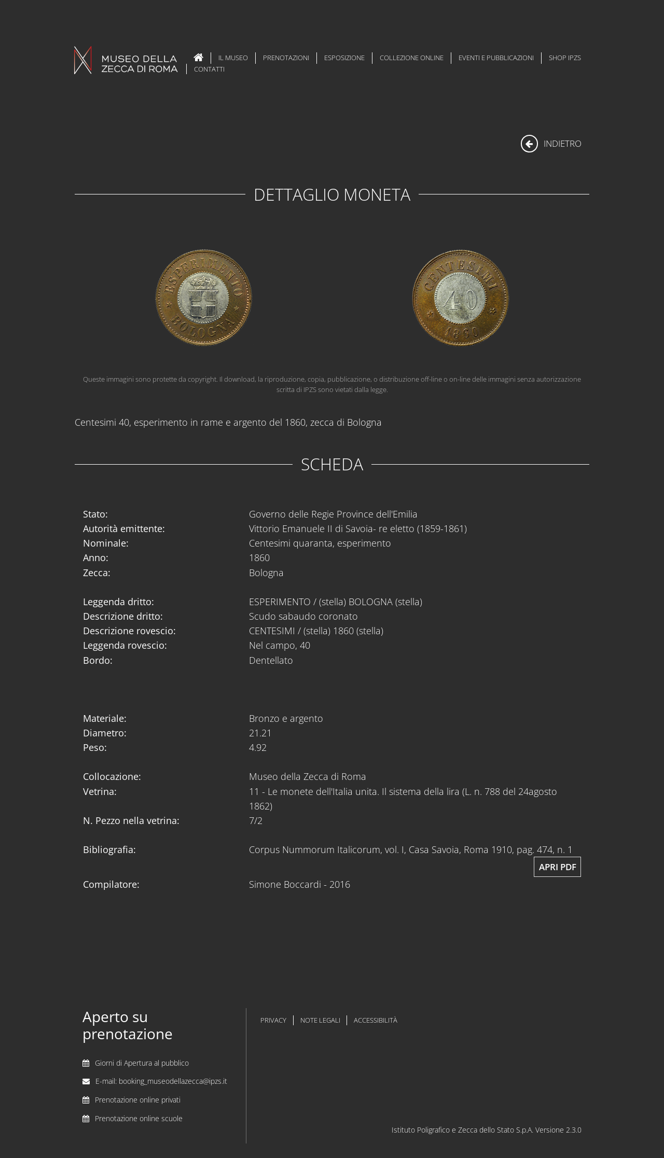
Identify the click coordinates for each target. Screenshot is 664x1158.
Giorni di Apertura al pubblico (142, 1063)
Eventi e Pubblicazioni (496, 57)
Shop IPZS (565, 57)
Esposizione (344, 57)
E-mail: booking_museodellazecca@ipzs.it (161, 1081)
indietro (551, 143)
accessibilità (375, 1020)
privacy (273, 1020)
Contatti (209, 69)
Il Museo (233, 57)
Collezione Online (412, 57)
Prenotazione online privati (138, 1100)
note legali (320, 1020)
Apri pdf (557, 867)
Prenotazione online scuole (139, 1118)
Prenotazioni (286, 57)
